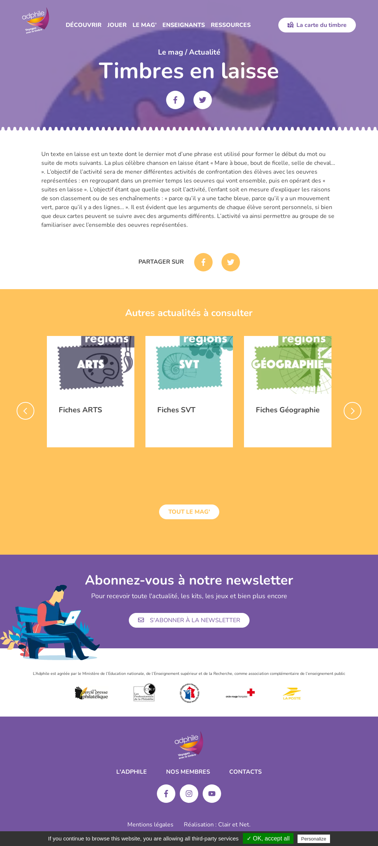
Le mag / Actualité (189, 52)
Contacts (245, 772)
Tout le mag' (189, 512)
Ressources (231, 25)
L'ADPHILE (131, 772)
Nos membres (188, 772)
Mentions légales (150, 825)
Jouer (117, 25)
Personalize (313, 839)
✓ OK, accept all (268, 838)
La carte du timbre (317, 25)
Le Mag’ (145, 25)
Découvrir (84, 25)
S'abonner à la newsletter (189, 620)
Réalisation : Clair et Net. (217, 825)
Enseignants (183, 25)
